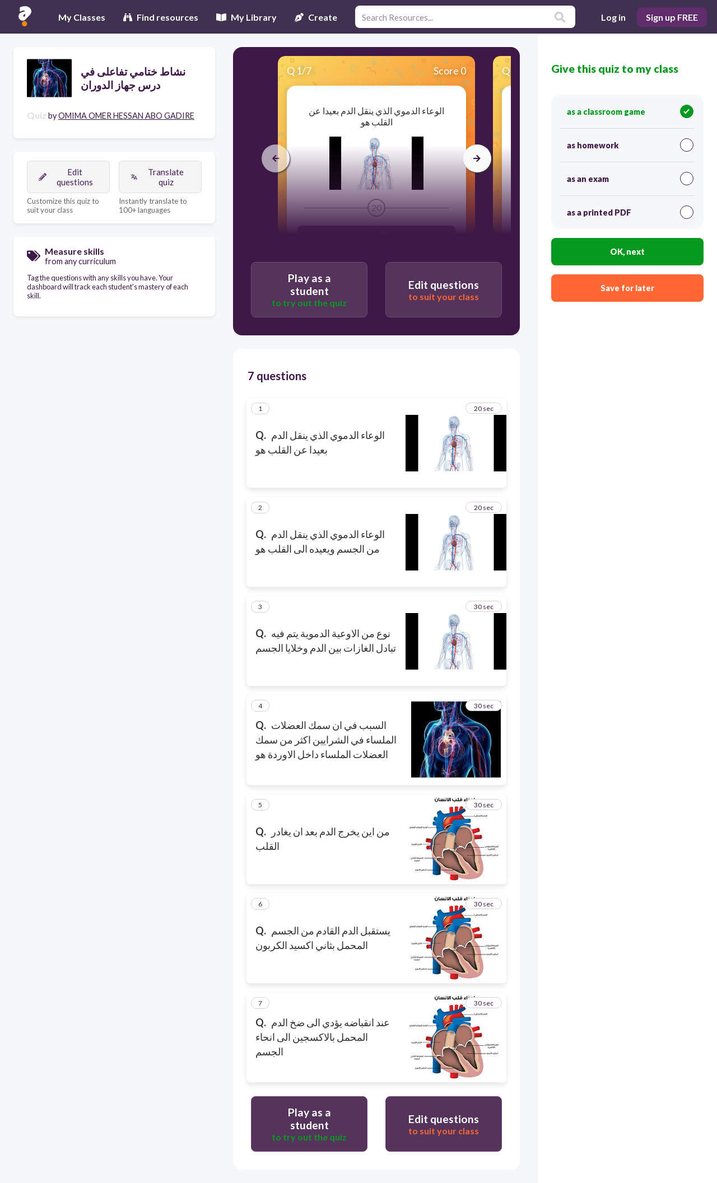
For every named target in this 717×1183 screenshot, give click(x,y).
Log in (613, 17)
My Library (246, 17)
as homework (630, 145)
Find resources (160, 17)
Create (316, 17)
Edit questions (66, 177)
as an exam (630, 178)
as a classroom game (630, 111)
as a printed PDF (630, 212)
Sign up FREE (672, 17)
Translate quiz (157, 177)
